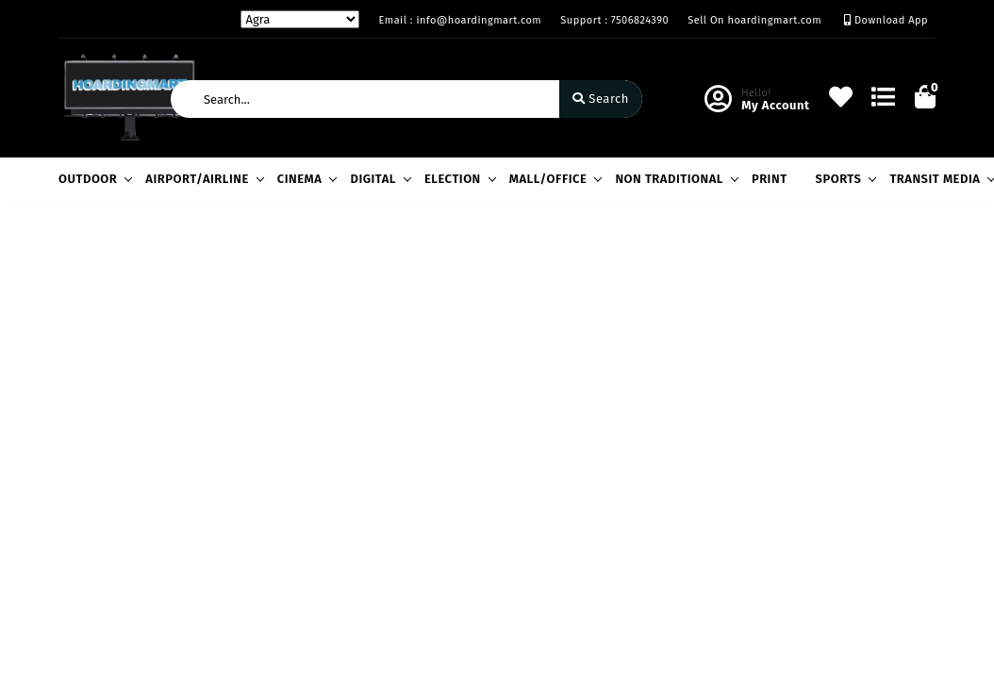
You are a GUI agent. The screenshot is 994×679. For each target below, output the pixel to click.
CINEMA (304, 179)
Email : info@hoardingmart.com (459, 20)
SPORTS (843, 179)
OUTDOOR (92, 179)
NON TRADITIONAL (674, 179)
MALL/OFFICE (553, 179)
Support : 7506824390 (614, 20)
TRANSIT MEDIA (939, 179)
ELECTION (457, 179)
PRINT (769, 179)
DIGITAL (377, 179)
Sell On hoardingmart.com (754, 20)
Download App (886, 20)
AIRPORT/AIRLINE (201, 179)
